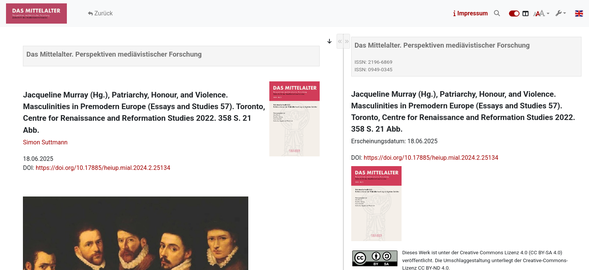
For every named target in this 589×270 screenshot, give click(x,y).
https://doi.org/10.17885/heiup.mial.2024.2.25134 (103, 167)
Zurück (103, 13)
